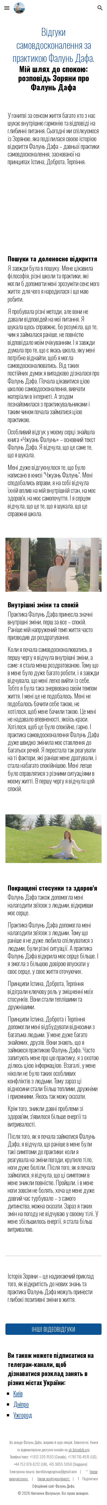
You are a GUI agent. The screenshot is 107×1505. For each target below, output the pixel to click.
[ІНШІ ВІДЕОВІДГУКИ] (54, 1329)
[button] (7, 8)
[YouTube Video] (53, 212)
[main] (53, 59)
